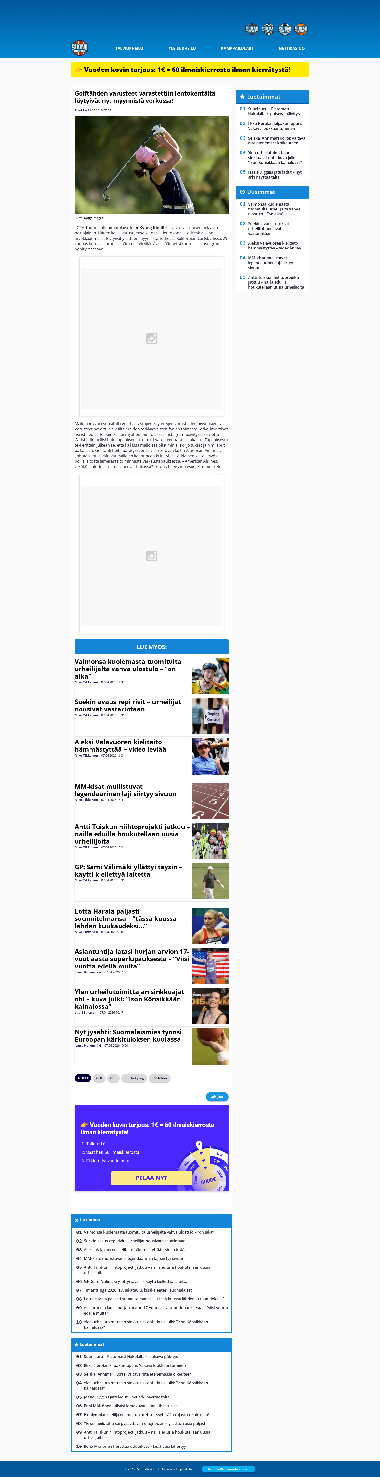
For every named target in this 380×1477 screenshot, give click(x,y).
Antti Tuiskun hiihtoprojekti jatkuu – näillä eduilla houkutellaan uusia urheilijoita (132, 834)
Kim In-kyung (134, 1078)
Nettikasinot (293, 48)
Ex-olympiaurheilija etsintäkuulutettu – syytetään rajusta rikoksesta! (146, 1414)
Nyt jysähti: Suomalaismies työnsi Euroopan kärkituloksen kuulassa (128, 1036)
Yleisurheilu (182, 48)
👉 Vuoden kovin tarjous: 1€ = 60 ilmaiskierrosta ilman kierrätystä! (182, 69)
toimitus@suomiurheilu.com (229, 1469)
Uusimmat (90, 1220)
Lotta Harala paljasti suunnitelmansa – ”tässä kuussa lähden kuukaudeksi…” (126, 918)
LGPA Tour (160, 1078)
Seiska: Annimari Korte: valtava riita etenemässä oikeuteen (138, 1374)
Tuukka (81, 110)
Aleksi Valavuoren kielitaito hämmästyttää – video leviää (120, 746)
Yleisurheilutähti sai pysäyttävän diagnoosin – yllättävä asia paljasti (145, 1423)
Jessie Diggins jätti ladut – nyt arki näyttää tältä (127, 1397)
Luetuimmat (92, 1344)
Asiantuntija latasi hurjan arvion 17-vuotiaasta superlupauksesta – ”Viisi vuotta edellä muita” (132, 958)
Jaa (217, 1096)
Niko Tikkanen (86, 682)
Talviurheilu (129, 48)
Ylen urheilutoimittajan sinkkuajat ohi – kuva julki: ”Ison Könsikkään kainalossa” (129, 999)
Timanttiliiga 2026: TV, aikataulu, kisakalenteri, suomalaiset (138, 1290)
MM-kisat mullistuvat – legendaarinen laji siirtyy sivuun (125, 790)
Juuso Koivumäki (88, 972)
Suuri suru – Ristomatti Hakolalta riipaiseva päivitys (131, 1356)
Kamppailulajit (237, 48)
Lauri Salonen (86, 1012)
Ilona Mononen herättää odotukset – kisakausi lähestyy (135, 1446)
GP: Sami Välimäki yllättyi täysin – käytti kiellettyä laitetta (128, 870)
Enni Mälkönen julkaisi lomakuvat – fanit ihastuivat (130, 1405)
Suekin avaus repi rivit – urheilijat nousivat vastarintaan (128, 705)
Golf (99, 1078)
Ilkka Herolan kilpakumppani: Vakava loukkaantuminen (135, 1365)
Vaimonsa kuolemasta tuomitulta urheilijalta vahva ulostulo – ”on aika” (128, 668)
